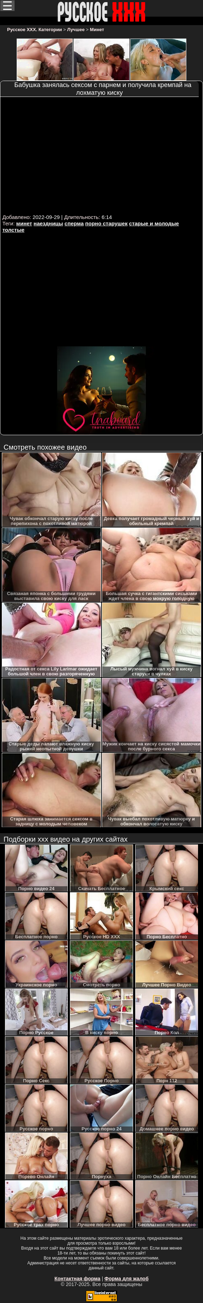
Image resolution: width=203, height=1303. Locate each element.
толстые (13, 230)
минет (24, 223)
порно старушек (106, 223)
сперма (74, 223)
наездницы (48, 223)
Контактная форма (77, 1278)
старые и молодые (154, 223)
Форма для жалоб (126, 1278)
